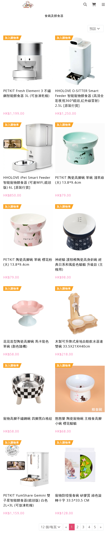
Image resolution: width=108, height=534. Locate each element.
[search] (83, 4)
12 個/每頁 (50, 527)
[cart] (92, 4)
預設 (95, 28)
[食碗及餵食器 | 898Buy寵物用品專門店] (28, 4)
